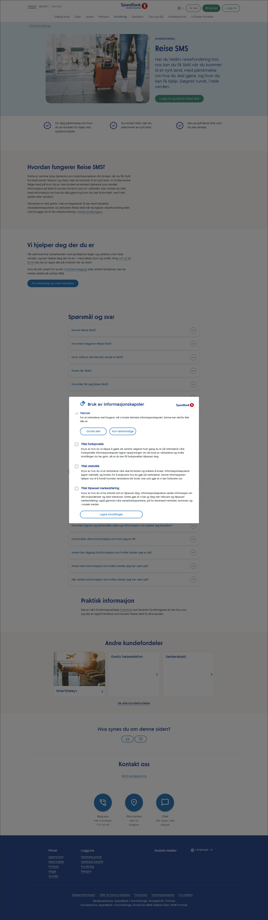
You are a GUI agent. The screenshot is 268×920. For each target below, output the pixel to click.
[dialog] (134, 460)
